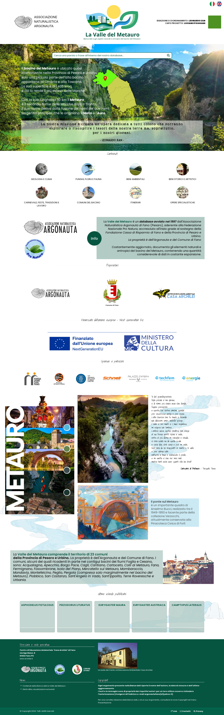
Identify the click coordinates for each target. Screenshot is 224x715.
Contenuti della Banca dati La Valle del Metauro (44, 686)
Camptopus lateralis (187, 605)
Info (94, 238)
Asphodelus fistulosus (37, 605)
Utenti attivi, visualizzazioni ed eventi (39, 689)
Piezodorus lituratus (74, 605)
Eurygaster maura (112, 605)
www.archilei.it (26, 658)
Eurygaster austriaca (149, 605)
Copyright (182, 700)
